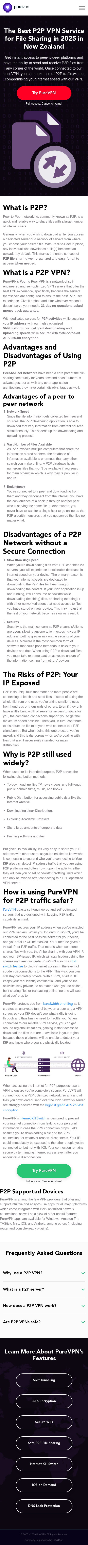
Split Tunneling (44, 1380)
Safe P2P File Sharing (44, 1443)
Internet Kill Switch (33, 1118)
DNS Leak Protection (44, 1506)
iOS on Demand (44, 1485)
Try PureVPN (44, 93)
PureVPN (9, 909)
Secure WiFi (44, 1422)
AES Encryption (44, 1401)
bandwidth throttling (58, 1004)
